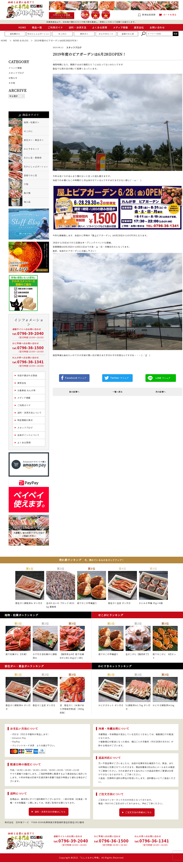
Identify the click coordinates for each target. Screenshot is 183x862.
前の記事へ (74, 391)
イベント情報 (15, 67)
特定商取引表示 (25, 420)
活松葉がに (15, 33)
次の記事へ (160, 391)
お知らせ (13, 77)
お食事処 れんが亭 (26, 390)
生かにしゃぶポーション (38, 33)
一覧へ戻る (117, 391)
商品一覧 (37, 27)
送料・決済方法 (77, 27)
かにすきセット (106, 33)
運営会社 (139, 27)
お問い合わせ (157, 27)
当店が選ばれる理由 (27, 375)
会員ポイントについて (28, 435)
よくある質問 (99, 27)
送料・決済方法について (29, 412)
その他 (12, 82)
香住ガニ (84, 33)
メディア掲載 (120, 27)
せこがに (62, 33)
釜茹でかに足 (128, 33)
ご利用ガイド (55, 27)
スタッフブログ (16, 72)
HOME (22, 27)
